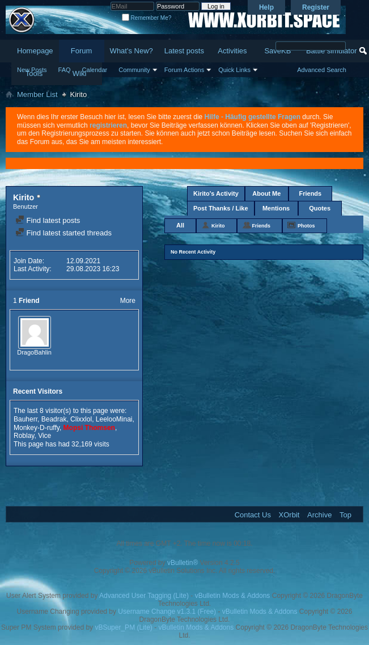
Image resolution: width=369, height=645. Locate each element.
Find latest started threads (63, 233)
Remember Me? (146, 18)
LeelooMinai (114, 419)
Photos (306, 226)
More (127, 301)
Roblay (24, 436)
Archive (319, 515)
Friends (310, 193)
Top (345, 515)
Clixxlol (81, 419)
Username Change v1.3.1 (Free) (167, 612)
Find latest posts (47, 220)
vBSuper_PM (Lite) (123, 627)
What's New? (131, 51)
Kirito (218, 226)
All (180, 225)
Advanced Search (321, 69)
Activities (232, 51)
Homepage (35, 51)
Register (315, 7)
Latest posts (184, 51)
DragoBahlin (34, 352)
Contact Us (253, 515)
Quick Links (234, 69)
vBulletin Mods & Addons (232, 596)
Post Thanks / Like (220, 208)
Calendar (95, 69)
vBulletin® (182, 563)
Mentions (276, 208)
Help (266, 7)
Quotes (319, 208)
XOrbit (289, 515)
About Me (266, 193)
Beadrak (54, 419)
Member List (37, 94)
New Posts (32, 69)
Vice (44, 436)
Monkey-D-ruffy (37, 428)
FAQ (64, 69)
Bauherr (25, 419)
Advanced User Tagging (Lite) (144, 596)
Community (134, 69)
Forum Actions (184, 69)
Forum (81, 51)
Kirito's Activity (216, 193)
